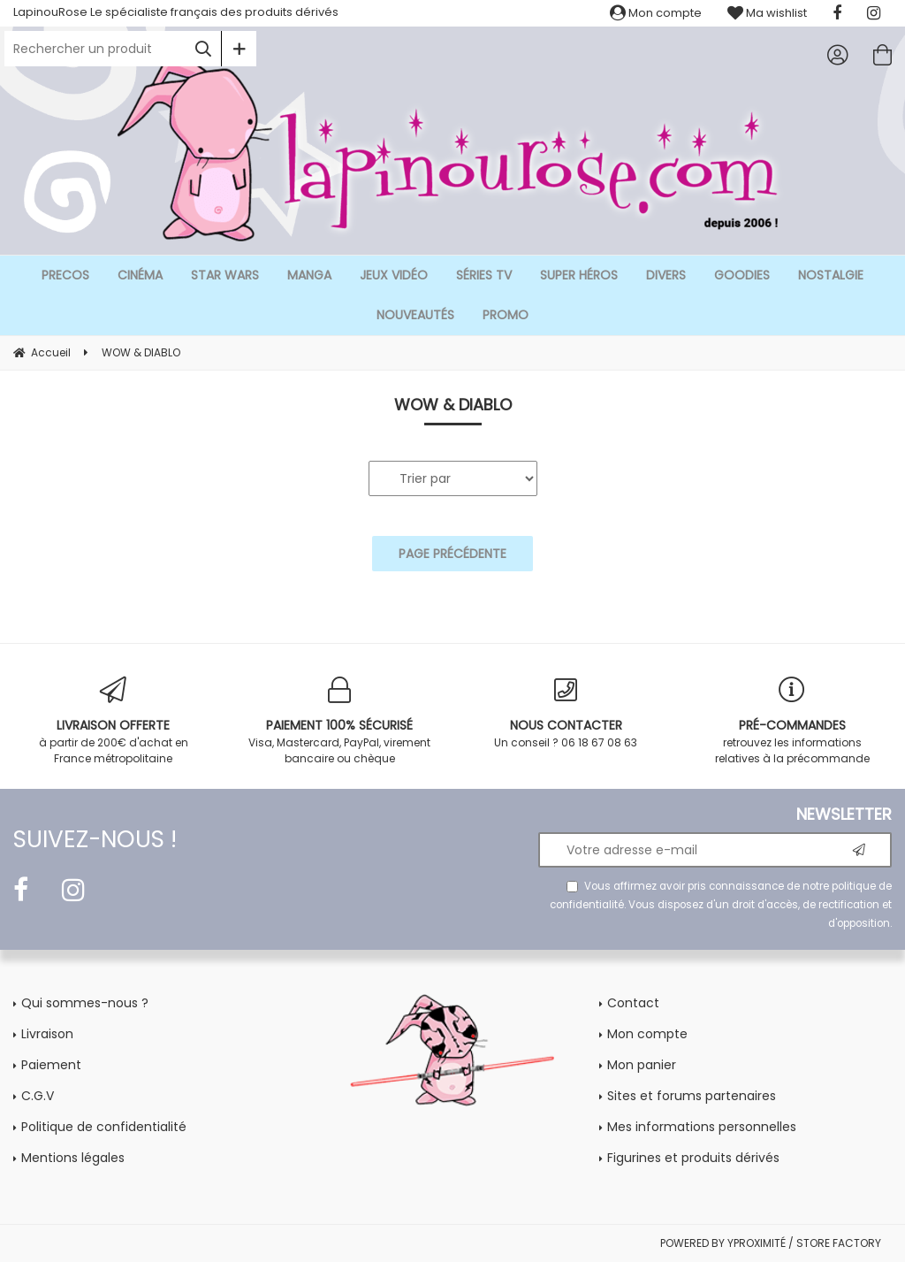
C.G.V (37, 1096)
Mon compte (656, 12)
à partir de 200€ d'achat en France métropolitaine (113, 721)
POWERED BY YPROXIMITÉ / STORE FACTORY (770, 1243)
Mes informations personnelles (701, 1127)
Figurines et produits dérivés (693, 1157)
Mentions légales (73, 1157)
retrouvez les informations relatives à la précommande (792, 721)
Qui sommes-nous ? (84, 1003)
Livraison (47, 1034)
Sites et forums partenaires (691, 1096)
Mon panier (641, 1065)
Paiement (51, 1065)
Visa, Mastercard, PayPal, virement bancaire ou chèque (339, 721)
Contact (633, 1003)
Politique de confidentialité (103, 1127)
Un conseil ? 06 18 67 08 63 (566, 713)
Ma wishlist (767, 12)
